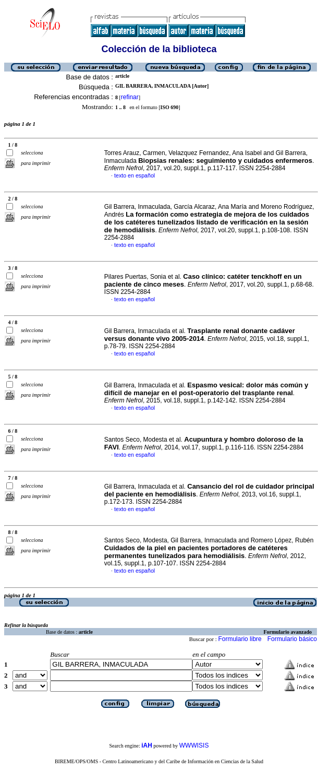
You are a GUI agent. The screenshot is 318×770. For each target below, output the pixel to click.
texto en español (134, 175)
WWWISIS (194, 745)
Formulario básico (292, 639)
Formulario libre (239, 639)
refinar (130, 97)
